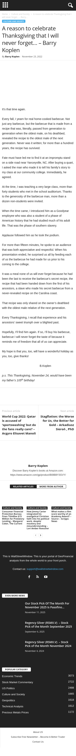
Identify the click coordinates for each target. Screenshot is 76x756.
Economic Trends (12, 676)
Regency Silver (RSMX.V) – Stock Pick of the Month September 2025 (48, 624)
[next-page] (41, 535)
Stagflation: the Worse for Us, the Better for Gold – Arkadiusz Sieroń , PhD (57, 422)
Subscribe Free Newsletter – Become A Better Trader (38, 736)
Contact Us (38, 741)
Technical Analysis (12, 706)
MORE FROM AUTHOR (51, 486)
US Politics (8, 688)
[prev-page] (36, 535)
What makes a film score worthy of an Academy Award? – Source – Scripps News (61, 516)
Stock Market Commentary (17, 682)
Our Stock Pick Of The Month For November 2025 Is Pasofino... (47, 605)
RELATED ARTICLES (23, 486)
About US (38, 731)
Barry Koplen (12, 56)
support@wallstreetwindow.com (45, 568)
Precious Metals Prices (15, 712)
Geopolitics (8, 700)
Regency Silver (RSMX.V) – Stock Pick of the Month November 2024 (48, 644)
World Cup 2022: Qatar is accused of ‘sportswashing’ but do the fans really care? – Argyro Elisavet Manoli (19, 424)
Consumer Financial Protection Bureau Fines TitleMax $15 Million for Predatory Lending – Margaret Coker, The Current (13, 517)
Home (5, 14)
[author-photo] (38, 452)
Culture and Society (20, 14)
